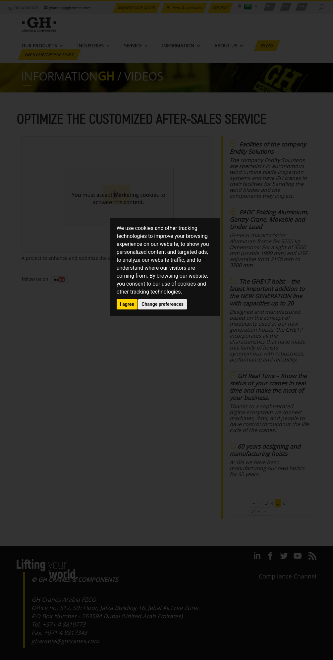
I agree (127, 304)
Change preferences (162, 304)
